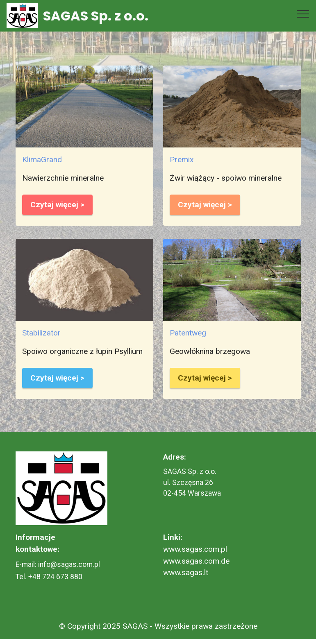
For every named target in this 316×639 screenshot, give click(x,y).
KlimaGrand (42, 159)
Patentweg (188, 333)
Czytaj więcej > (57, 204)
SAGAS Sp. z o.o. (95, 16)
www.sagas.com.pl (195, 549)
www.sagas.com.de (196, 561)
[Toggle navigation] (303, 13)
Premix (182, 159)
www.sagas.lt (185, 572)
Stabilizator (41, 333)
